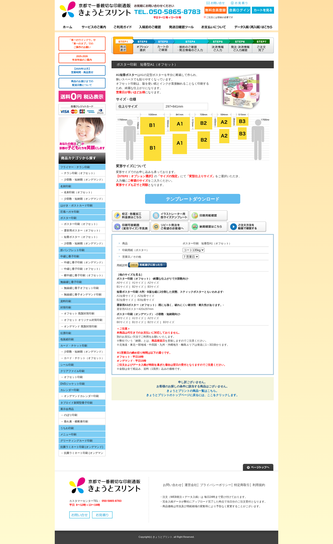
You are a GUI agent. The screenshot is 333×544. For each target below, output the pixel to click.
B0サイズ (122, 322)
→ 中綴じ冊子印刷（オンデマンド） (82, 262)
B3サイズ (153, 286)
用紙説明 (122, 265)
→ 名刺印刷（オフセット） (77, 192)
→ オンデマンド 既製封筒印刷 (79, 326)
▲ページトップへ (258, 467)
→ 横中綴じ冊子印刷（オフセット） (82, 275)
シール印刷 (67, 364)
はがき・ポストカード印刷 (76, 205)
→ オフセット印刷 (72, 377)
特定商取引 (242, 485)
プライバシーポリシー (215, 485)
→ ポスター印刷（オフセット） (80, 224)
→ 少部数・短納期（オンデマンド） (82, 179)
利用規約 (259, 485)
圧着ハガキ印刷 (69, 211)
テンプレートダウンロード (192, 199)
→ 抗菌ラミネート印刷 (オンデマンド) (81, 453)
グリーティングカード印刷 (76, 440)
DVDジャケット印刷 (72, 383)
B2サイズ (137, 286)
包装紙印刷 (67, 339)
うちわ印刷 (67, 428)
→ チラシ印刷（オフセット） (78, 173)
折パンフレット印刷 (72, 250)
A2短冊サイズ (145, 295)
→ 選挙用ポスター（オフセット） (81, 230)
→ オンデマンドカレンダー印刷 (80, 396)
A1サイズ (137, 282)
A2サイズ (153, 282)
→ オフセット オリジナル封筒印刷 (81, 320)
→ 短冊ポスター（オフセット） (80, 237)
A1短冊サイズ (125, 295)
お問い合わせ (172, 485)
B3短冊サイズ (145, 299)
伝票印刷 (65, 333)
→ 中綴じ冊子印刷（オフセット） (81, 268)
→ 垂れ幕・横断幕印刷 (74, 421)
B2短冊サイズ (125, 299)
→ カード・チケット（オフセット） (82, 358)
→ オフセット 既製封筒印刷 (77, 313)
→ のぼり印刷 (69, 415)
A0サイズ (122, 282)
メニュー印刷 (68, 434)
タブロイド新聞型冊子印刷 (76, 402)
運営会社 (191, 485)
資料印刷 (65, 301)
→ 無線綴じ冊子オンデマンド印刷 (81, 294)
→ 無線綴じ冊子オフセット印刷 (80, 288)
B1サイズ (122, 286)
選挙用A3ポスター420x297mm (135, 309)
